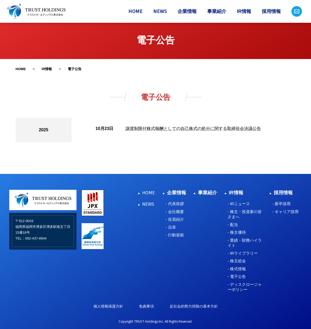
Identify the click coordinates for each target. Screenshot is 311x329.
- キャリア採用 (285, 211)
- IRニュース (239, 203)
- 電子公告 (237, 276)
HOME (135, 11)
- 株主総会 (237, 261)
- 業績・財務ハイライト (245, 243)
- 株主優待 (237, 232)
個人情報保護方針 (108, 306)
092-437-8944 (36, 238)
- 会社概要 (175, 211)
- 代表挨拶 (175, 203)
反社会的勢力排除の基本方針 (194, 306)
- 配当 (233, 224)
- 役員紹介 (175, 219)
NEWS (160, 11)
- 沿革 (171, 227)
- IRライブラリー (243, 253)
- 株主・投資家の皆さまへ (245, 214)
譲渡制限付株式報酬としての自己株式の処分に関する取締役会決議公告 (193, 128)
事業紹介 (216, 11)
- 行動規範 (175, 235)
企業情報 (187, 11)
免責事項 (146, 306)
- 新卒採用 (281, 203)
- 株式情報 (237, 269)
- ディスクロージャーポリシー (245, 287)
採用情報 (271, 11)
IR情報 (244, 11)
